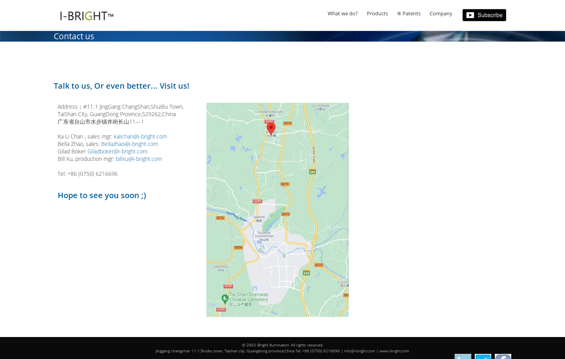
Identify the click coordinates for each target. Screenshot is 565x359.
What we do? (343, 13)
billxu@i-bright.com (139, 158)
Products (377, 13)
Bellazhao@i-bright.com (129, 144)
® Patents (409, 13)
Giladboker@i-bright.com (117, 151)
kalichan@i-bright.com (140, 136)
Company (441, 13)
